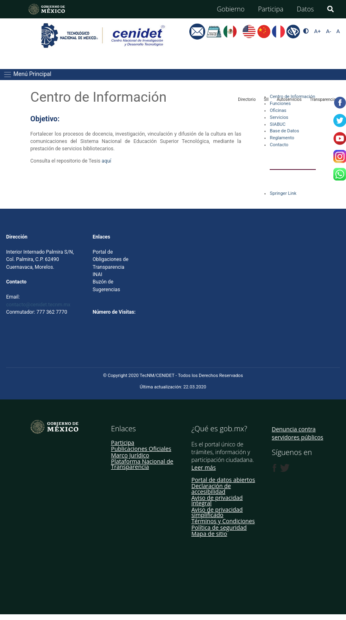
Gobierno (231, 8)
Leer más (203, 467)
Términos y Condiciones (223, 521)
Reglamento (282, 138)
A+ (317, 31)
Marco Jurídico (130, 455)
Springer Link (283, 193)
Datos (305, 8)
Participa (270, 8)
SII (266, 99)
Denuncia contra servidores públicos (297, 433)
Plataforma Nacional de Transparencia (142, 464)
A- (328, 31)
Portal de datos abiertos (223, 480)
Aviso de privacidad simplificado (217, 512)
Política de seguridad (219, 527)
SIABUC (278, 124)
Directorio (247, 99)
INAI (97, 274)
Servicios (279, 117)
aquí (107, 161)
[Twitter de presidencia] (284, 468)
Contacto (279, 144)
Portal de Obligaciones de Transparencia (111, 259)
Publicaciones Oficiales (141, 449)
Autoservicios (289, 99)
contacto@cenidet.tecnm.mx (38, 305)
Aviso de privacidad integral (217, 500)
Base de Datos (284, 131)
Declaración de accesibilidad (211, 488)
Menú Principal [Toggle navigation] (27, 74)
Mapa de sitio (209, 533)
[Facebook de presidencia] (274, 468)
